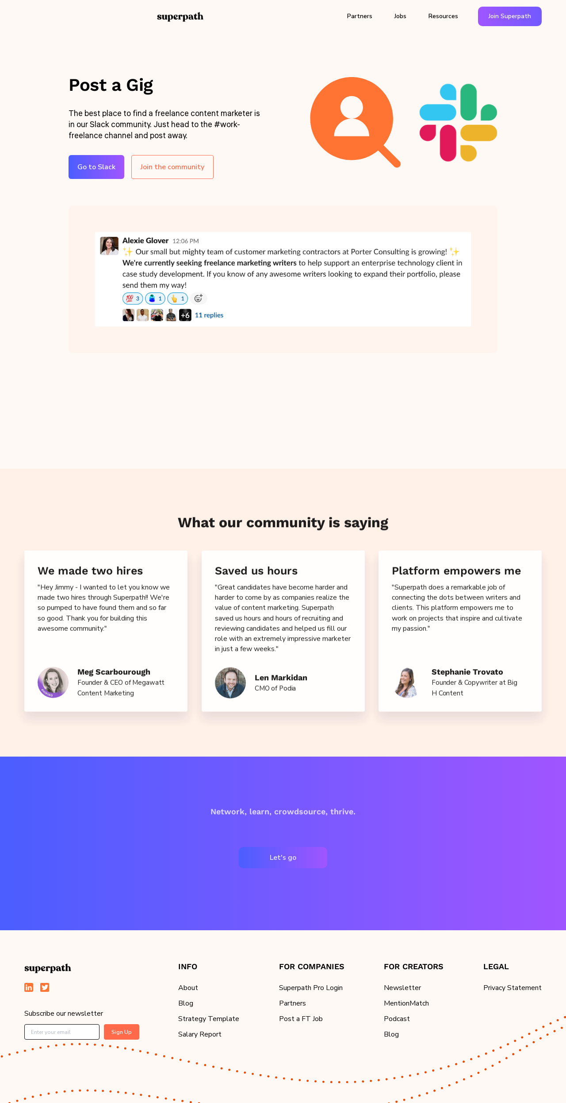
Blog (185, 1003)
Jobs (400, 16)
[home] (180, 16)
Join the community (172, 167)
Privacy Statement (512, 988)
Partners (359, 16)
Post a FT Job (301, 1019)
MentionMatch (406, 1003)
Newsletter (402, 988)
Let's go (283, 857)
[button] (359, 16)
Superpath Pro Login (311, 988)
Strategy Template (208, 1019)
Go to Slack (96, 167)
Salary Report (200, 1034)
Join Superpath (510, 16)
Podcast (397, 1019)
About (188, 988)
